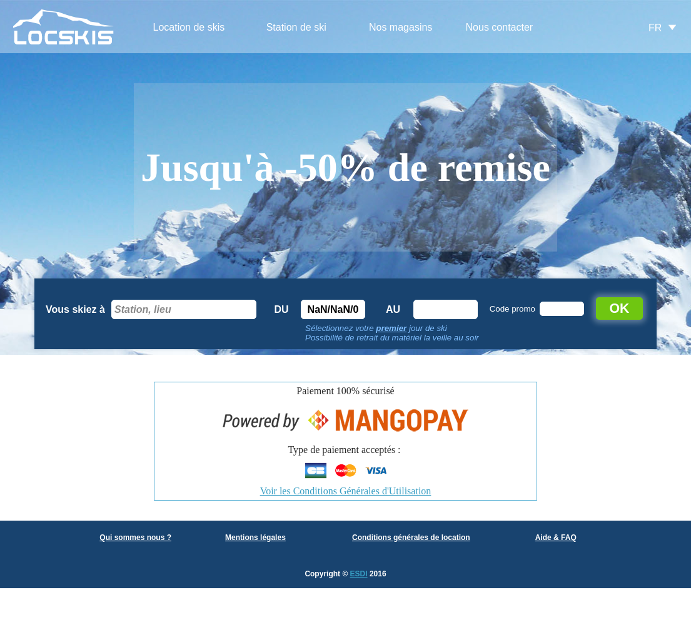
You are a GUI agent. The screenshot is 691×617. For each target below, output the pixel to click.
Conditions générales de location (411, 537)
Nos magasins (400, 27)
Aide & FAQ (556, 537)
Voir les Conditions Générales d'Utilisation (345, 491)
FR (655, 28)
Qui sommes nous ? (135, 537)
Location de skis (189, 27)
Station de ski (296, 27)
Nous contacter (499, 27)
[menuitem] (189, 28)
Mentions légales (255, 537)
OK (620, 308)
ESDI (359, 573)
